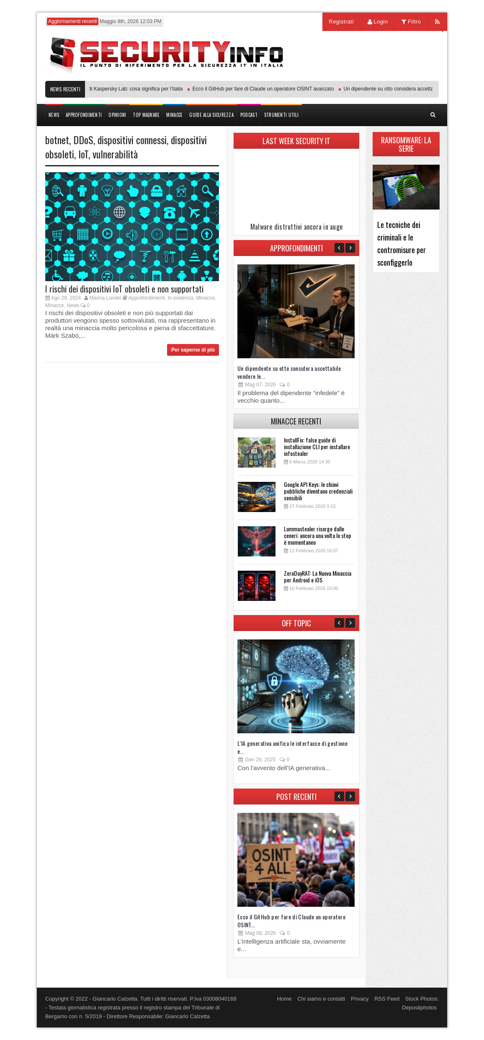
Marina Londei (105, 298)
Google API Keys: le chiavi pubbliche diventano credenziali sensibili (318, 491)
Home (284, 999)
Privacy (360, 999)
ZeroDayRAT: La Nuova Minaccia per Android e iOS (317, 576)
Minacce (205, 298)
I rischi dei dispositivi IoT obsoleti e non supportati (124, 288)
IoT (83, 153)
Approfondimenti (146, 298)
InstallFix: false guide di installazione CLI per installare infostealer (317, 446)
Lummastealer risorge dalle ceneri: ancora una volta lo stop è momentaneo (317, 535)
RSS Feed (386, 999)
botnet (57, 139)
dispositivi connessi (132, 139)
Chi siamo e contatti (321, 999)
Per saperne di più (193, 350)
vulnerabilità (115, 153)
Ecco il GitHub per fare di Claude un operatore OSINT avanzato (265, 89)
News (73, 305)
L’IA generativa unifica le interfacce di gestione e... (292, 747)
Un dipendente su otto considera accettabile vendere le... (289, 372)
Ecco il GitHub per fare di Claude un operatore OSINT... (291, 920)
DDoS (83, 139)
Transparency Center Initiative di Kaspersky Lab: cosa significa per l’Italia (104, 89)
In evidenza (180, 298)
